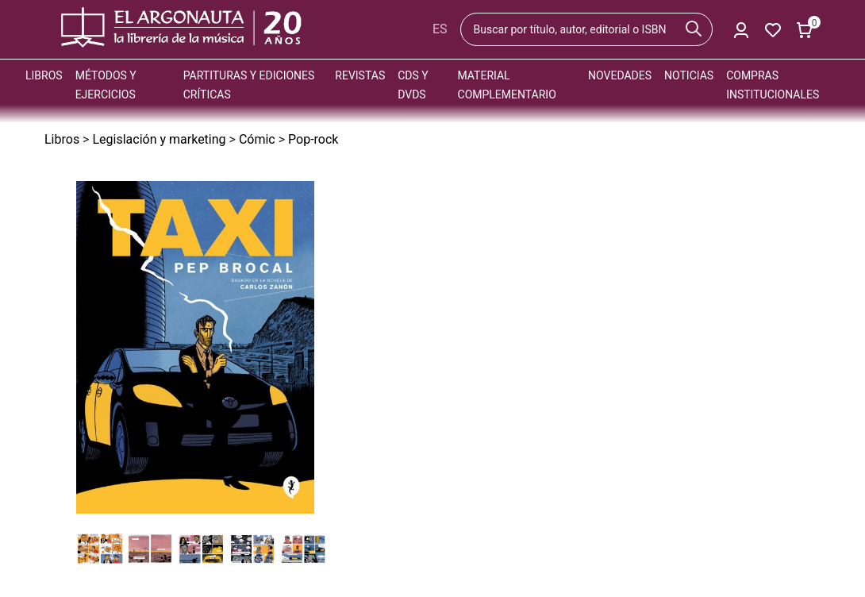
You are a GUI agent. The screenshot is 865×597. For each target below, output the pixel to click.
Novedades (620, 75)
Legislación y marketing (158, 139)
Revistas (360, 75)
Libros (44, 75)
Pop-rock (313, 139)
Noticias (688, 75)
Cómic (257, 139)
